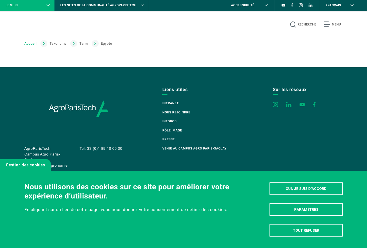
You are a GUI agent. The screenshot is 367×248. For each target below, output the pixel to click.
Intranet (170, 103)
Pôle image (172, 130)
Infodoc (169, 121)
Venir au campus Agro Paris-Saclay (194, 148)
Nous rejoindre (176, 112)
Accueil (30, 44)
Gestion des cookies (25, 165)
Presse (168, 139)
